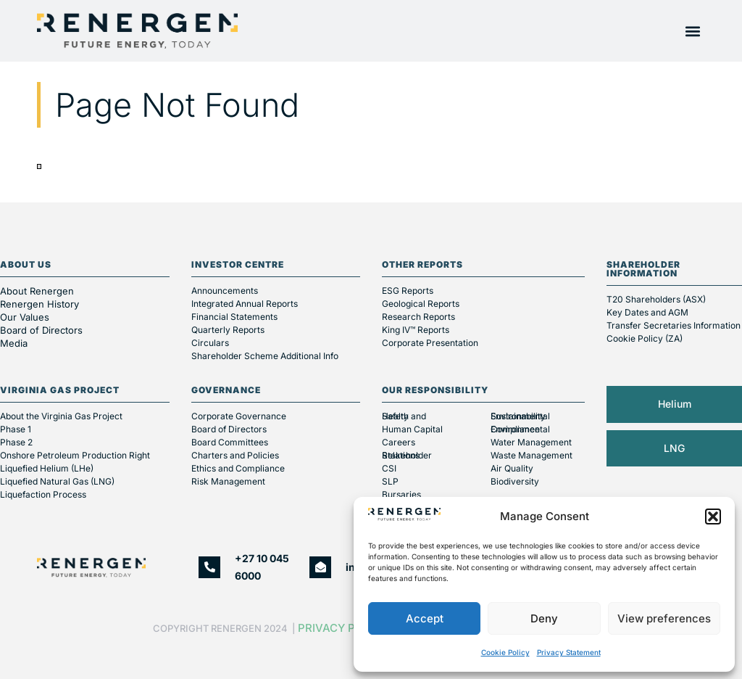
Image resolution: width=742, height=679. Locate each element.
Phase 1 (15, 429)
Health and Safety (404, 416)
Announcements (224, 290)
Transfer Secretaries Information (673, 325)
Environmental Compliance (520, 429)
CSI (389, 468)
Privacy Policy (343, 628)
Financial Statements (234, 316)
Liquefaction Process (43, 494)
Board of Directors (43, 330)
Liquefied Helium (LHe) (46, 468)
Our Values (24, 317)
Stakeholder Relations (407, 455)
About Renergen (37, 291)
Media (14, 343)
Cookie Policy (505, 652)
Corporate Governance (238, 416)
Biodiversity (515, 481)
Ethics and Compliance (238, 468)
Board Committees (229, 442)
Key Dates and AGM (647, 312)
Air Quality (512, 468)
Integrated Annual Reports (244, 303)
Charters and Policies (235, 455)
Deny (544, 618)
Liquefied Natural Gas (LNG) (57, 481)
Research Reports (418, 316)
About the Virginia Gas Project (61, 416)
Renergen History (39, 304)
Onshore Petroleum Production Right (75, 455)
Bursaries (401, 494)
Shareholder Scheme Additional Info (264, 355)
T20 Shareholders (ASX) (656, 299)
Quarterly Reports (227, 329)
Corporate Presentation (430, 342)
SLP (390, 481)
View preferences (664, 618)
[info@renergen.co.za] (320, 567)
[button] (713, 516)
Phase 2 (16, 442)
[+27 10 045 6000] (209, 567)
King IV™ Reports (415, 329)
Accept (424, 618)
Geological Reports (420, 303)
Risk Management (228, 481)
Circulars (210, 342)
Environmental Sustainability (520, 416)
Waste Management (531, 455)
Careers (398, 442)
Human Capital (412, 429)
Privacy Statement (569, 652)
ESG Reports (407, 290)
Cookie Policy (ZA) (644, 338)
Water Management (531, 442)
